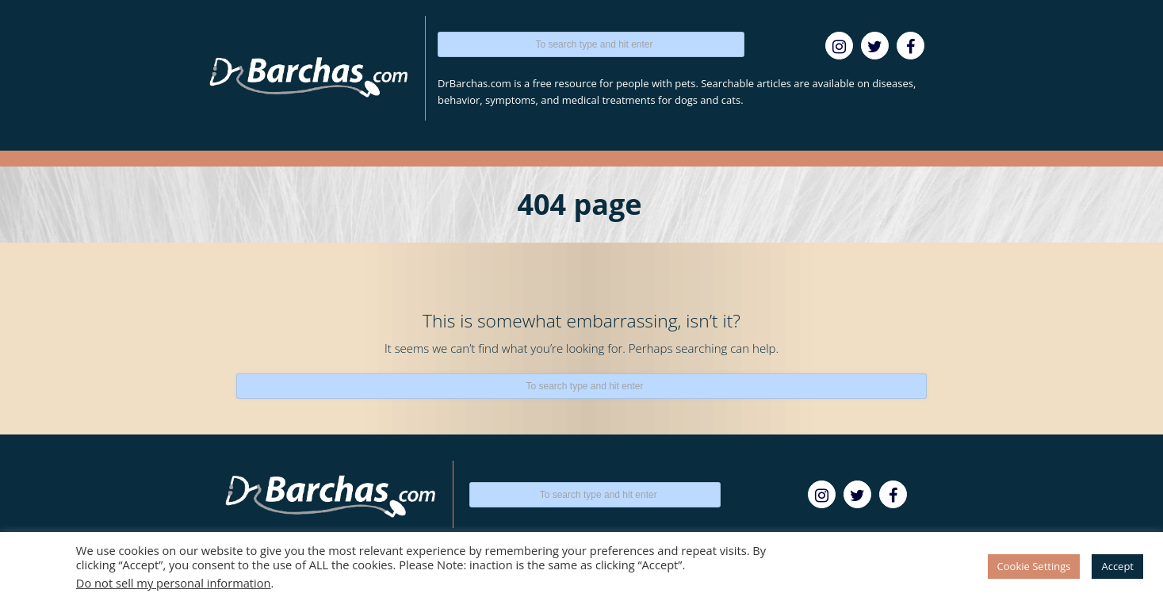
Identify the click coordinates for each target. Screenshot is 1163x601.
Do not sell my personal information (173, 583)
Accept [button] (1117, 566)
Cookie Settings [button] (1034, 566)
